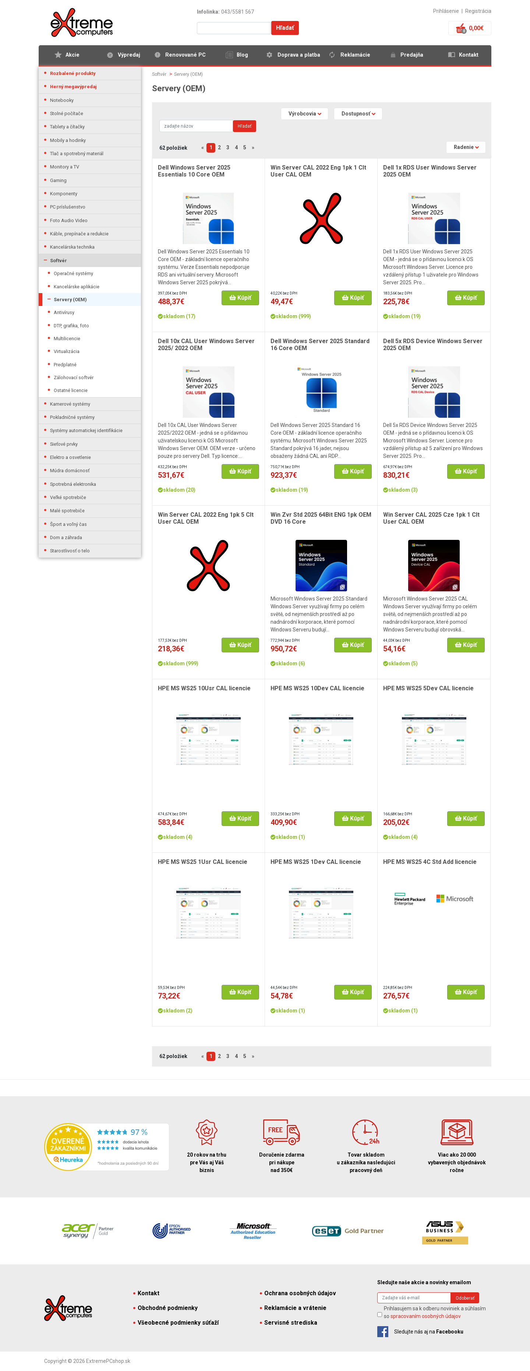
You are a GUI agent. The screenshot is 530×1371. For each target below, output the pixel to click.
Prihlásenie (446, 11)
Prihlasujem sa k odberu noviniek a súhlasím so (435, 1312)
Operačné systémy (73, 273)
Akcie (73, 55)
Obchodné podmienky (165, 1307)
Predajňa (411, 55)
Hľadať (285, 27)
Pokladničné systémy (72, 417)
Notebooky (62, 100)
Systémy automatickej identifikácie (86, 430)
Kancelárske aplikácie (76, 286)
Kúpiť (240, 297)
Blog (242, 55)
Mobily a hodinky (68, 140)
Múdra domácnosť (69, 470)
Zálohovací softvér (73, 377)
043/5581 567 (237, 12)
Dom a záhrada (66, 537)
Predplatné (65, 364)
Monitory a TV (64, 167)
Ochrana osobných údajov (298, 1293)
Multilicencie (67, 338)
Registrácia (478, 11)
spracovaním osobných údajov (426, 1316)
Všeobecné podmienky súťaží (176, 1322)
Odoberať (465, 1298)
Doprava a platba (299, 55)
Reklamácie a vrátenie (293, 1307)
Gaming (58, 180)
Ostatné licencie (71, 390)
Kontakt (468, 55)
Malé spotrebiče (67, 510)
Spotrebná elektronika (73, 484)
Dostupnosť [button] (356, 114)
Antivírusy (64, 312)
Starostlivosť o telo (70, 550)
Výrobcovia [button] (302, 114)
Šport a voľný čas (68, 524)
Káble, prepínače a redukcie (79, 233)
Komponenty (63, 193)
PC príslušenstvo (67, 207)
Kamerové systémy (70, 404)
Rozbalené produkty (72, 73)
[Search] (196, 126)
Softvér (58, 260)
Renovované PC (185, 55)
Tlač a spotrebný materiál (76, 153)
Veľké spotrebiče (68, 497)
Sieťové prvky (64, 444)
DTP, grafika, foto (71, 325)
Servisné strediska (288, 1322)
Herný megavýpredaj (73, 86)
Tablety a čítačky (67, 126)
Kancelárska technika (72, 247)
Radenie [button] (464, 147)
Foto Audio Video (69, 220)
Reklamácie (355, 55)
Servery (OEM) (70, 299)
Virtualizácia (67, 351)
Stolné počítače (66, 113)
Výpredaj (129, 55)
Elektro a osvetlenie (70, 457)
